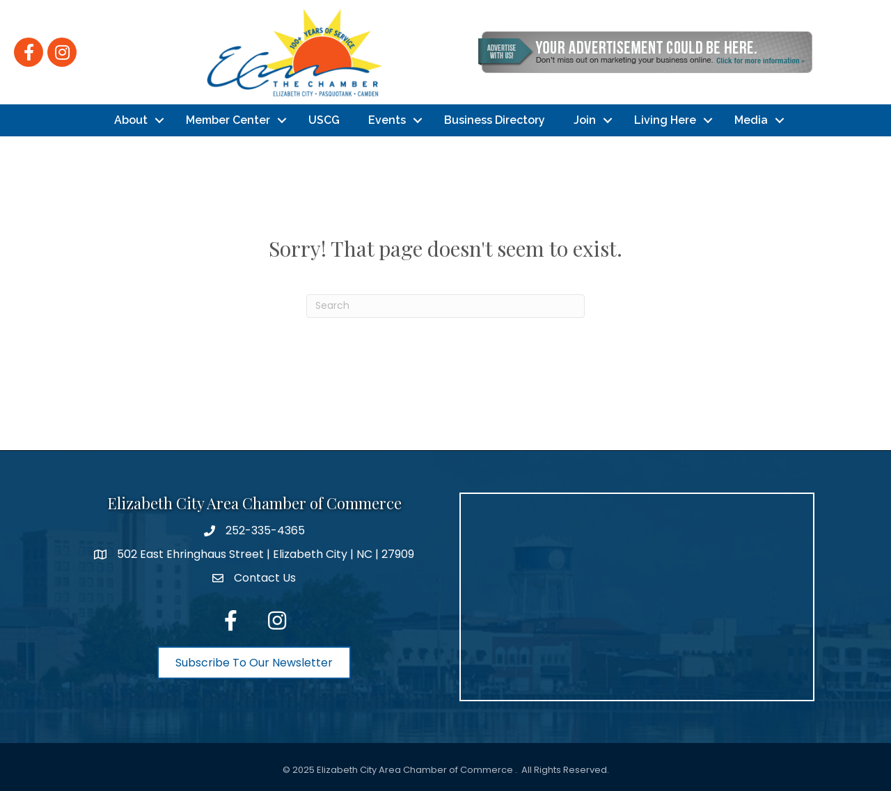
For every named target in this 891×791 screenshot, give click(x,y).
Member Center (228, 120)
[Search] (445, 306)
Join (585, 120)
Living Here (665, 120)
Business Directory (494, 120)
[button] (254, 662)
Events (387, 120)
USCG (324, 120)
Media (751, 120)
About (131, 120)
